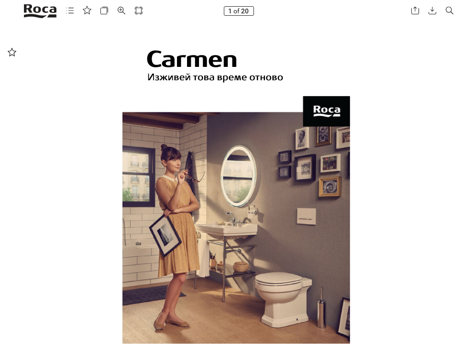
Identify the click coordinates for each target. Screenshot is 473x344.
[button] (69, 11)
